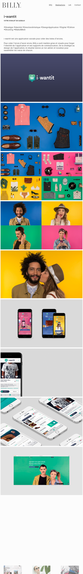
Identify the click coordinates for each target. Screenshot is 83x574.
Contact (77, 5)
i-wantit (10, 16)
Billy (50, 5)
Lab (69, 5)
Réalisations (60, 5)
